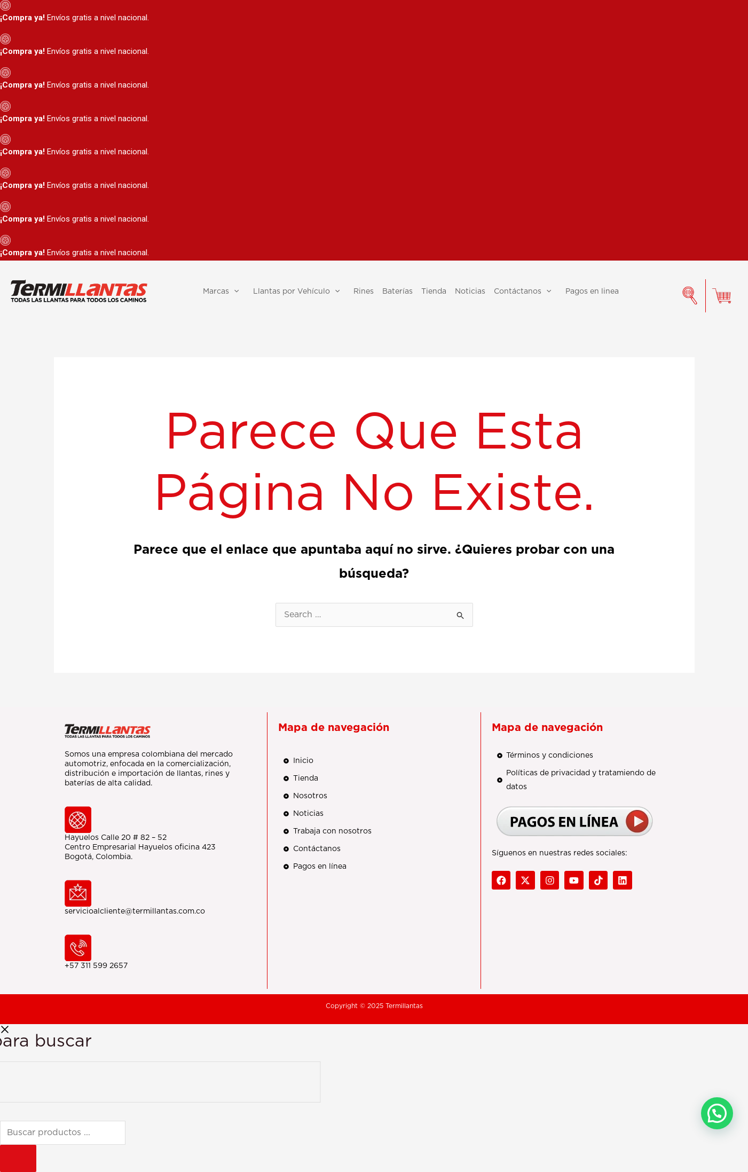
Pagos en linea (592, 291)
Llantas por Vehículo (299, 291)
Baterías (397, 291)
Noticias (470, 291)
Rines (363, 291)
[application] (234, 291)
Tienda (433, 291)
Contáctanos (525, 291)
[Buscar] (18, 1158)
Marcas (223, 291)
